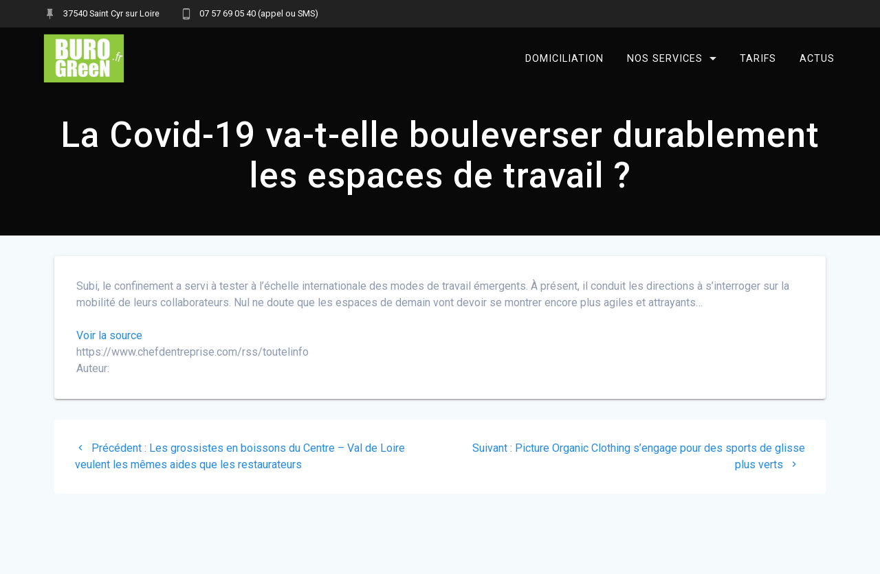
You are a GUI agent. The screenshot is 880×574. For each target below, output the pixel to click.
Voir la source (109, 335)
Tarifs (758, 58)
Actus (817, 58)
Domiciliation (564, 58)
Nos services (665, 58)
